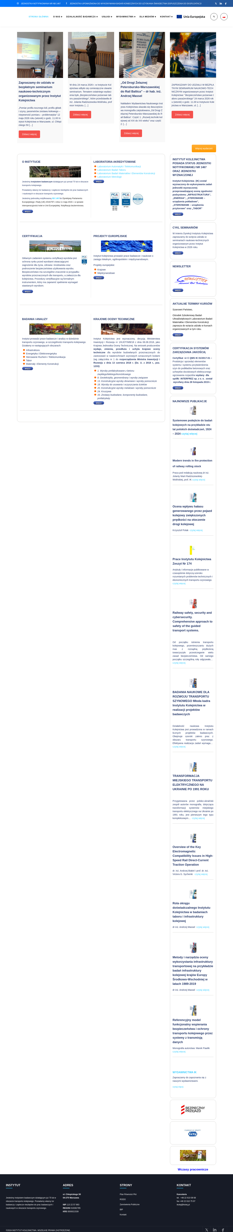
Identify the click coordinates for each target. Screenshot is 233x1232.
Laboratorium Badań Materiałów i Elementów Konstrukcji (126, 173)
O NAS (45, 17)
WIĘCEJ (26, 211)
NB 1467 (56, 198)
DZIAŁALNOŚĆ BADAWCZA (71, 17)
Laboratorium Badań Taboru (111, 170)
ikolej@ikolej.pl (183, 1204)
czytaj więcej (189, 433)
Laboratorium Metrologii (109, 176)
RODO (123, 1199)
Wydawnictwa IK (185, 1072)
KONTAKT (162, 17)
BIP (121, 1209)
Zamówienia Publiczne (130, 1204)
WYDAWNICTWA (118, 17)
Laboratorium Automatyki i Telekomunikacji (119, 166)
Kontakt (123, 1214)
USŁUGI (97, 17)
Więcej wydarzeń (204, 148)
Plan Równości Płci (128, 1194)
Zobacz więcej (29, 134)
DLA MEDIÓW (142, 17)
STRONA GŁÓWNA (26, 17)
